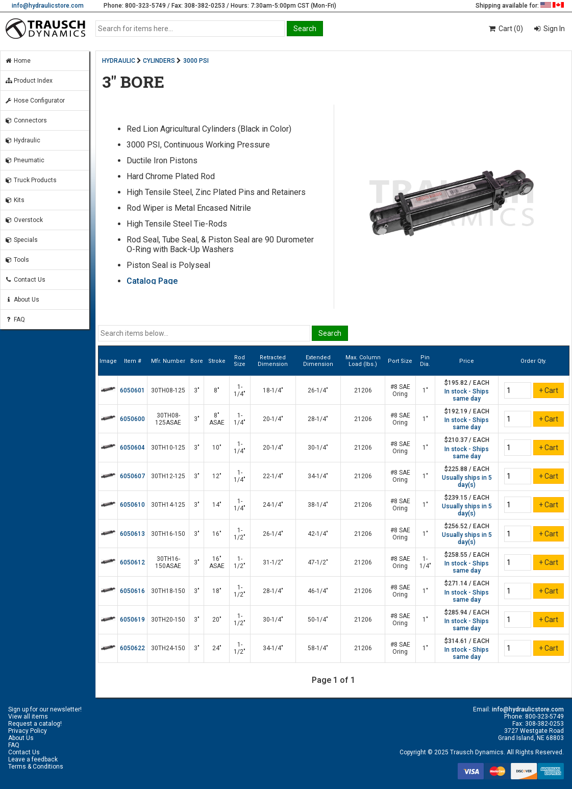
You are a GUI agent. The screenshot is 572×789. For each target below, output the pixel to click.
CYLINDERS (159, 60)
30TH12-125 (168, 476)
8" (216, 390)
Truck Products (31, 180)
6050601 (132, 390)
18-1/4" (273, 390)
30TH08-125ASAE (168, 419)
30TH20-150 (168, 619)
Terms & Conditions (35, 766)
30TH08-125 (168, 390)
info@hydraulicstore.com (48, 5)
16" (216, 533)
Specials (21, 239)
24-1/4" (273, 504)
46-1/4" (318, 591)
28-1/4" (318, 419)
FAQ (15, 319)
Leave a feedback (33, 759)
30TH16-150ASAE (168, 562)
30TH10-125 (168, 447)
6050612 (132, 562)
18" (216, 591)
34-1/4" (318, 476)
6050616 (132, 591)
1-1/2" (239, 534)
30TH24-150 (168, 648)
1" (425, 390)
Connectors (26, 120)
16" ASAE (217, 562)
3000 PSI (196, 60)
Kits (14, 200)
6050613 (132, 533)
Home (18, 60)
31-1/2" (273, 562)
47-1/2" (318, 562)
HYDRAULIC (118, 60)
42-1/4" (318, 533)
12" (216, 476)
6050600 (132, 419)
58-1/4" (318, 648)
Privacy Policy (27, 730)
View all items (28, 716)
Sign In (553, 28)
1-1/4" (239, 390)
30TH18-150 (168, 591)
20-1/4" (273, 419)
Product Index (29, 80)
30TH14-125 (168, 504)
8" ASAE (217, 419)
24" (216, 648)
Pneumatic (24, 160)
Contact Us (25, 279)
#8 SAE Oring (400, 390)
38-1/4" (318, 504)
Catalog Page (152, 281)
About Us (22, 299)
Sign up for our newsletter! (45, 709)
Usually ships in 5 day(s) (467, 481)
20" (216, 619)
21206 (363, 390)
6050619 (132, 619)
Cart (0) (505, 28)
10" (216, 447)
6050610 (132, 504)
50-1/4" (318, 619)
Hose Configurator (35, 100)
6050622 (132, 648)
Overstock (24, 220)
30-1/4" (318, 447)
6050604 (132, 447)
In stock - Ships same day (466, 395)
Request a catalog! (35, 723)
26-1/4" (318, 390)
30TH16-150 (168, 533)
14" (216, 504)
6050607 (132, 476)
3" (197, 390)
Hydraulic (22, 140)
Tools (17, 259)
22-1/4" (273, 476)
